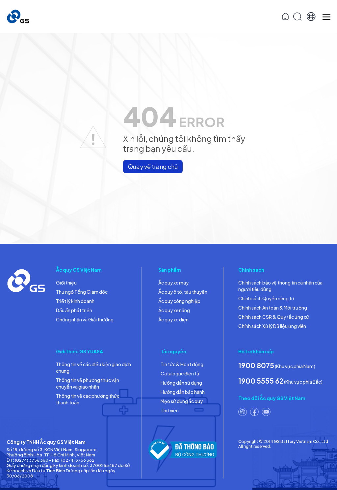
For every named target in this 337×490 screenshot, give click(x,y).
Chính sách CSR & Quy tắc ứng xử (273, 317)
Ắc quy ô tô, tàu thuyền (182, 292)
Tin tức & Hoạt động (182, 364)
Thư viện (170, 410)
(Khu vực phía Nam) (276, 365)
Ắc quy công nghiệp (179, 301)
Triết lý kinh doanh (75, 301)
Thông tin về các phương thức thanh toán (87, 399)
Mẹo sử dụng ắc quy (182, 401)
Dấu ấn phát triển (74, 310)
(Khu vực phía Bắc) (280, 380)
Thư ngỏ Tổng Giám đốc (82, 292)
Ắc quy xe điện (173, 319)
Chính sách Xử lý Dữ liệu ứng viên (272, 326)
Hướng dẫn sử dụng (181, 383)
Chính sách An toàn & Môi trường (272, 308)
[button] (311, 16)
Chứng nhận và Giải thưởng (85, 319)
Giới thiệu (66, 283)
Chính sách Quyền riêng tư (266, 298)
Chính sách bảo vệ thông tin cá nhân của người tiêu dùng (280, 286)
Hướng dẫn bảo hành (183, 392)
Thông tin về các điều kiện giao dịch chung (93, 367)
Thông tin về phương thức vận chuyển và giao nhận (87, 383)
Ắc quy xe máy (173, 283)
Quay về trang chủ (153, 166)
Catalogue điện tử (180, 373)
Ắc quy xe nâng (174, 310)
